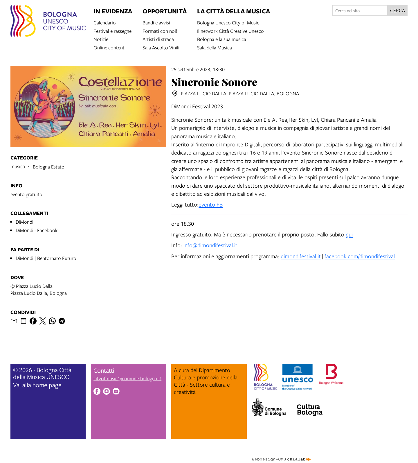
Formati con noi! (160, 31)
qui (349, 234)
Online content (109, 47)
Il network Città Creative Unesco (230, 31)
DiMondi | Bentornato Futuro (46, 258)
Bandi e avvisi (156, 22)
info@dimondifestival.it (210, 245)
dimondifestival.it (301, 256)
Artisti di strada (158, 39)
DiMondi (24, 221)
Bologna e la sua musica (221, 39)
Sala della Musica (214, 47)
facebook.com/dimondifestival (360, 256)
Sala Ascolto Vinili (161, 47)
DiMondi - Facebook (36, 230)
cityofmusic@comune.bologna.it (127, 378)
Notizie (100, 39)
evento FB (211, 204)
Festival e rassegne (112, 31)
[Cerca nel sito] (360, 10)
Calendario (104, 22)
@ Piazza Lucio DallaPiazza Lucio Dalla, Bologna (38, 289)
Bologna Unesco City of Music (228, 22)
